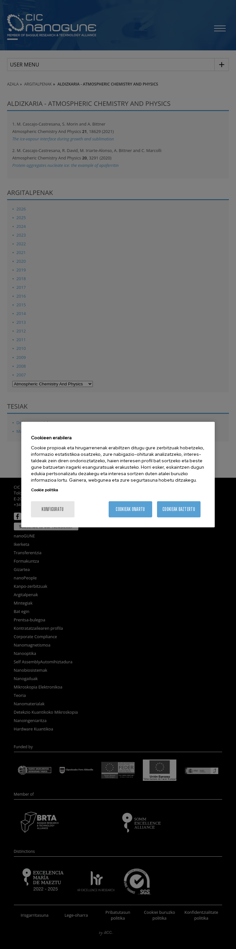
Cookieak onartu (130, 509)
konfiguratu (53, 509)
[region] (118, 474)
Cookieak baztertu (178, 509)
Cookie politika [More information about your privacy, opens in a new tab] (44, 489)
